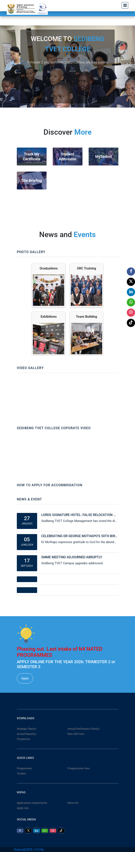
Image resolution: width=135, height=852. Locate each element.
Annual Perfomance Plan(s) (84, 728)
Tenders (21, 773)
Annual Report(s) (26, 733)
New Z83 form (76, 733)
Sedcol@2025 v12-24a (29, 849)
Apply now (23, 808)
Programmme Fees (79, 768)
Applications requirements (32, 802)
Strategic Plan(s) (26, 728)
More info (73, 802)
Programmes (24, 768)
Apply (25, 678)
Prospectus (23, 739)
